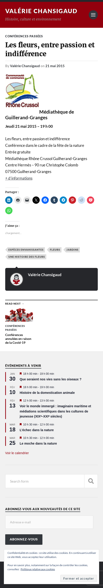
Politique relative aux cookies (38, 569)
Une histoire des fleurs (26, 256)
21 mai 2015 (55, 66)
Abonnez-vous (24, 539)
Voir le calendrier (17, 453)
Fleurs (55, 249)
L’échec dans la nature (37, 430)
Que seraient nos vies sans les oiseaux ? (50, 379)
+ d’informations (18, 178)
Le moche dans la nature (38, 443)
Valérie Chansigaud (41, 11)
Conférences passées (24, 36)
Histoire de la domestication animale (47, 393)
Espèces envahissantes (26, 249)
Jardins (72, 249)
